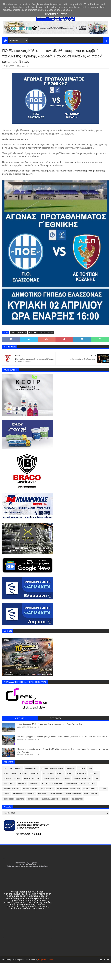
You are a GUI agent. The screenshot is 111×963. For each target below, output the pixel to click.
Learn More (51, 14)
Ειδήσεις (22, 784)
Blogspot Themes (45, 960)
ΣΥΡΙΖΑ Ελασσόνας (50, 799)
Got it (64, 14)
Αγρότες (23, 774)
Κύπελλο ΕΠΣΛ (90, 789)
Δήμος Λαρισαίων (32, 779)
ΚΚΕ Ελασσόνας (30, 789)
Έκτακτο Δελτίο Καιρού (52, 768)
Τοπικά (65, 799)
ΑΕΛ (90, 768)
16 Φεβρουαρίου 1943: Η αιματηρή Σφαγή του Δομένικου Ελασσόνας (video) (49, 724)
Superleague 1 (31, 768)
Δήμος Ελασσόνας (12, 779)
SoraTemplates (18, 960)
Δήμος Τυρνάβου (51, 779)
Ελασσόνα (34, 784)
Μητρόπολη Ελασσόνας (23, 794)
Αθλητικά (22, 332)
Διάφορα (66, 779)
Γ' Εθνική (33, 332)
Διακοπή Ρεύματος (82, 779)
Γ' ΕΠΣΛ (70, 774)
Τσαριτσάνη (77, 799)
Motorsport (16, 768)
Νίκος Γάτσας (56, 794)
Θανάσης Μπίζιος (12, 789)
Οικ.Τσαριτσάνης (73, 794)
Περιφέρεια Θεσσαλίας (14, 799)
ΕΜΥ (96, 779)
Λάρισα (7, 794)
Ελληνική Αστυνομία (52, 784)
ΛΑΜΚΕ (103, 789)
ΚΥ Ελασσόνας (47, 789)
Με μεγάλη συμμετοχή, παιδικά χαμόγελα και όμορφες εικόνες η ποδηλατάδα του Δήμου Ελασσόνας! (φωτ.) (62, 736)
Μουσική (42, 794)
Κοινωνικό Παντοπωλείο (68, 789)
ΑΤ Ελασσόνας (10, 774)
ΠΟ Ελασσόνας (46, 332)
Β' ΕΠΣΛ (60, 774)
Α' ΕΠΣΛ (81, 768)
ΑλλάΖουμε (48, 774)
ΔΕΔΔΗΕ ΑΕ (93, 774)
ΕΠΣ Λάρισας (9, 784)
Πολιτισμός (33, 799)
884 (13, 332)
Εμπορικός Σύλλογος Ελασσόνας (81, 784)
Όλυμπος (70, 768)
